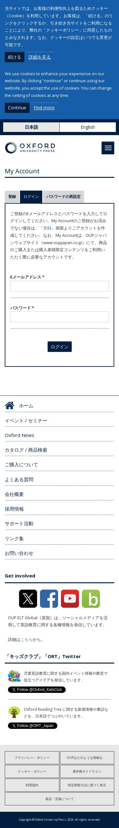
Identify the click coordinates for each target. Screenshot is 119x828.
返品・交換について (59, 798)
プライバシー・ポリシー (32, 757)
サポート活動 (19, 523)
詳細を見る (40, 57)
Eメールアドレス (27, 277)
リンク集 (14, 538)
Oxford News (19, 435)
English (88, 127)
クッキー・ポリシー (32, 771)
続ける (14, 57)
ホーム (26, 405)
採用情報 (14, 508)
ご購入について (21, 464)
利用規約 (32, 785)
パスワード (22, 308)
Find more (44, 108)
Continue (17, 108)
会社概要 (14, 494)
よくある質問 (19, 479)
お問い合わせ (19, 553)
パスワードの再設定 (63, 196)
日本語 (31, 127)
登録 (12, 196)
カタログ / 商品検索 (26, 450)
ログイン (32, 196)
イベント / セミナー (26, 420)
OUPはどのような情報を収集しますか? (91, 757)
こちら (26, 639)
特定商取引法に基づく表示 (87, 785)
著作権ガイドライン (87, 771)
